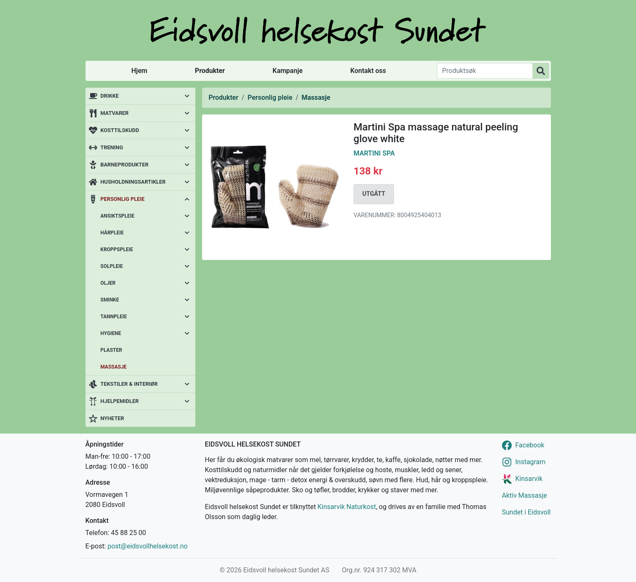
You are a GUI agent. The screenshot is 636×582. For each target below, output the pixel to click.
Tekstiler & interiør (129, 384)
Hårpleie (112, 233)
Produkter (210, 71)
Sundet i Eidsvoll (526, 512)
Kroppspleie (117, 249)
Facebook (529, 445)
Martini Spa (374, 153)
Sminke (110, 300)
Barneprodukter (125, 164)
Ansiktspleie (118, 216)
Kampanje (288, 71)
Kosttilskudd (120, 130)
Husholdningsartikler (133, 182)
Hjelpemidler (120, 401)
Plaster (111, 350)
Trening (112, 147)
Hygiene (111, 333)
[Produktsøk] (485, 71)
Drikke (110, 96)
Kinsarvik (529, 479)
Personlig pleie (123, 199)
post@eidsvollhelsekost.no (147, 546)
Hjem (139, 71)
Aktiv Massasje (524, 495)
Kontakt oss (368, 71)
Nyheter (112, 418)
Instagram (530, 462)
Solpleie (112, 266)
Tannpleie (114, 317)
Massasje (114, 367)
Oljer (108, 283)
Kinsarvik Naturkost (346, 507)
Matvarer (115, 113)
